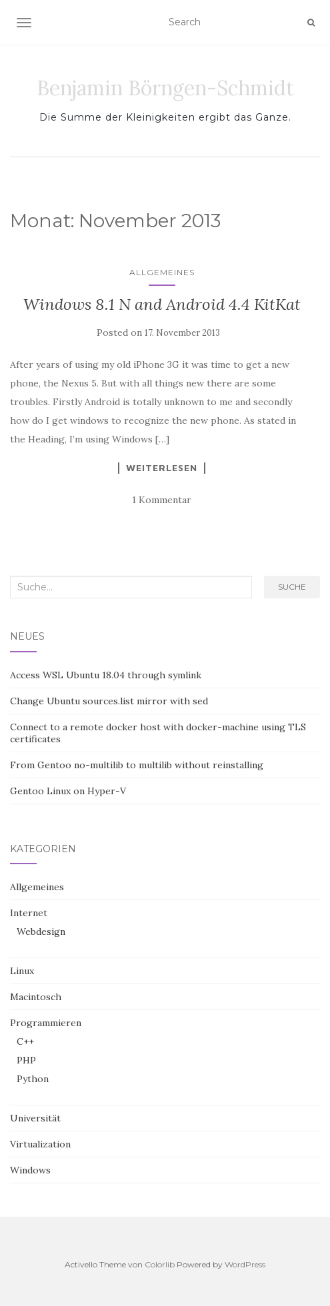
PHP (26, 1060)
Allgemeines (162, 272)
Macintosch (35, 997)
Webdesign (41, 932)
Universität (35, 1118)
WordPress (245, 1264)
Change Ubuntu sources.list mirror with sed (109, 701)
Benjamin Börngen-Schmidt (165, 88)
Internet (28, 913)
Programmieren (45, 1023)
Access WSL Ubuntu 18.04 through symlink (105, 675)
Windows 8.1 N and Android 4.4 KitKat (162, 304)
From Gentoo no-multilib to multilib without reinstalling (136, 765)
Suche (292, 587)
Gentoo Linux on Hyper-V (68, 791)
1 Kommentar (161, 500)
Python (33, 1079)
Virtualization (40, 1144)
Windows (30, 1170)
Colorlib (160, 1264)
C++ (25, 1041)
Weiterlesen (161, 467)
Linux (22, 971)
